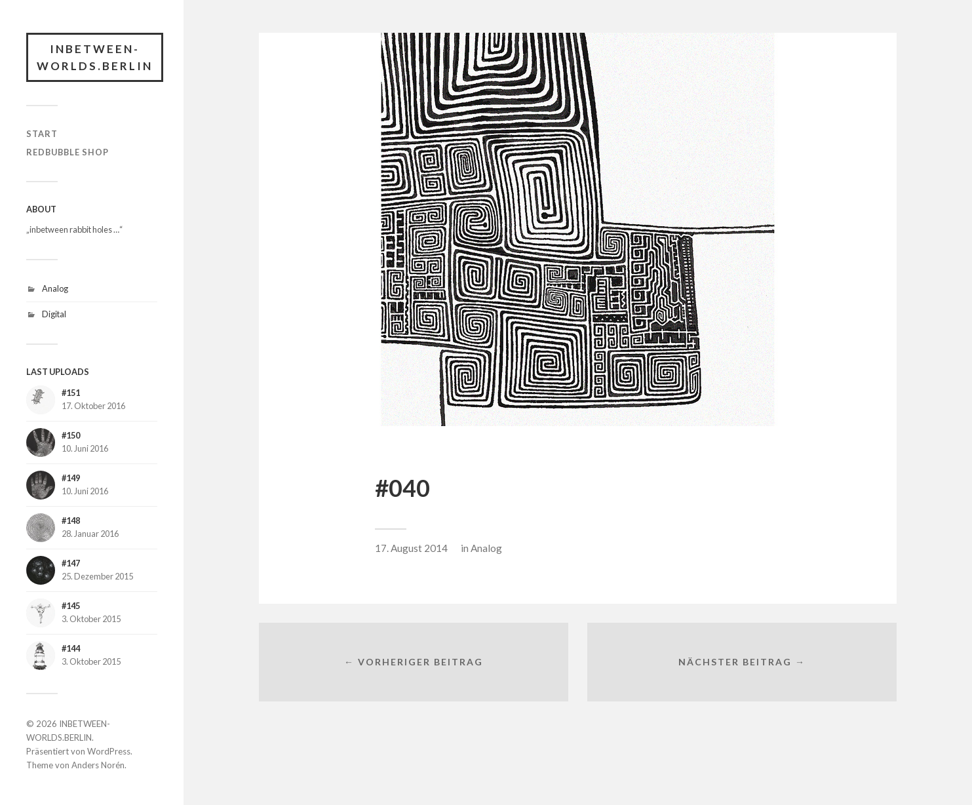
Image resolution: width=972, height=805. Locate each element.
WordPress (108, 751)
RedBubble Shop (67, 152)
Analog (55, 288)
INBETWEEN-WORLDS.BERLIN (95, 57)
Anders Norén (98, 765)
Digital (54, 314)
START (42, 133)
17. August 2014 (411, 548)
